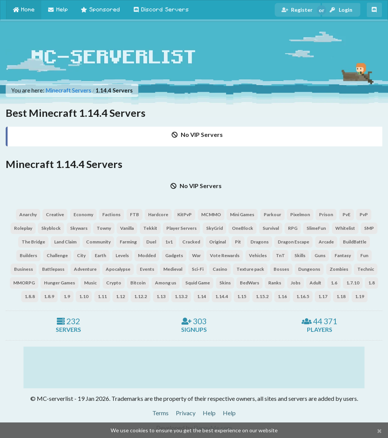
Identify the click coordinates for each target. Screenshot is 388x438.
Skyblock (51, 228)
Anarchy (28, 214)
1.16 (282, 296)
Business (23, 269)
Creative (55, 214)
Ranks (274, 283)
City (81, 255)
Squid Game (197, 283)
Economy (83, 214)
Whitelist (345, 228)
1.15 (241, 296)
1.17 (322, 296)
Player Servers (181, 228)
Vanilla (127, 228)
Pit (238, 242)
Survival (271, 228)
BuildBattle (354, 242)
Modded (147, 255)
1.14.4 (221, 296)
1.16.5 (302, 296)
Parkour (272, 214)
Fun (364, 255)
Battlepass (53, 269)
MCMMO (211, 214)
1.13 (161, 296)
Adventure (85, 269)
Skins (225, 283)
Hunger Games (59, 283)
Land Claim (65, 242)
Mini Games (242, 214)
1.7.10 (352, 283)
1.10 (83, 296)
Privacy (186, 412)
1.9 (67, 296)
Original (217, 242)
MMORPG (24, 283)
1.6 (334, 283)
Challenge (57, 255)
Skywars (79, 228)
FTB (134, 214)
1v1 (169, 242)
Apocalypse (118, 269)
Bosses (281, 269)
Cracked (191, 242)
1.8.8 (30, 296)
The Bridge (33, 242)
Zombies (339, 269)
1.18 (341, 296)
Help (209, 412)
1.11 (102, 296)
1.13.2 (181, 296)
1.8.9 (49, 296)
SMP (369, 228)
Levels (122, 255)
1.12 (120, 296)
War (196, 255)
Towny (104, 228)
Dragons (259, 242)
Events (147, 269)
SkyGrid (214, 228)
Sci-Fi (197, 269)
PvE (346, 214)
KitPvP (184, 214)
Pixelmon (300, 214)
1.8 (371, 283)
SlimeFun (316, 228)
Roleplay (23, 228)
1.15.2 (262, 296)
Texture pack (250, 269)
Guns (319, 255)
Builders (28, 255)
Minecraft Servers (68, 90)
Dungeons (309, 269)
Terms (160, 412)
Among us (165, 283)
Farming (128, 242)
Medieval (172, 269)
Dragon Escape (293, 242)
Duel (151, 242)
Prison (326, 214)
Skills (299, 255)
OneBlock (242, 228)
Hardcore (158, 214)
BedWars (249, 283)
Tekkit (150, 228)
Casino (220, 269)
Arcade (326, 242)
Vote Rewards (224, 255)
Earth (100, 255)
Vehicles (258, 255)
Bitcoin (138, 283)
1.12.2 (140, 296)
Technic (365, 269)
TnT (280, 255)
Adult (315, 283)
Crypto (113, 283)
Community (98, 242)
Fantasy (343, 255)
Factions (111, 214)
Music (90, 283)
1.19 (359, 296)
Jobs (295, 283)
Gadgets (174, 255)
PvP (364, 214)
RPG (292, 228)
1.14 (201, 296)
